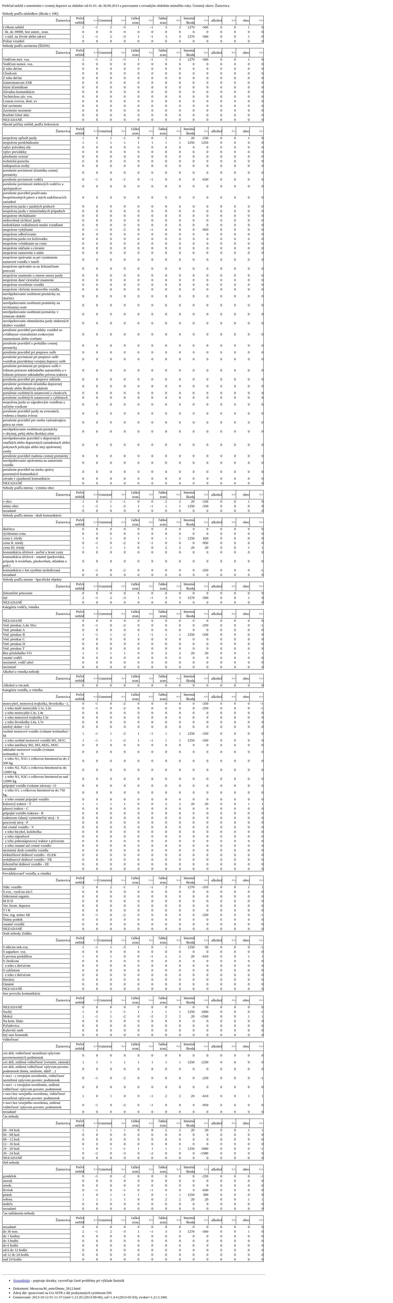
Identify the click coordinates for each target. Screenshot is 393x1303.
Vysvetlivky (21, 1280)
